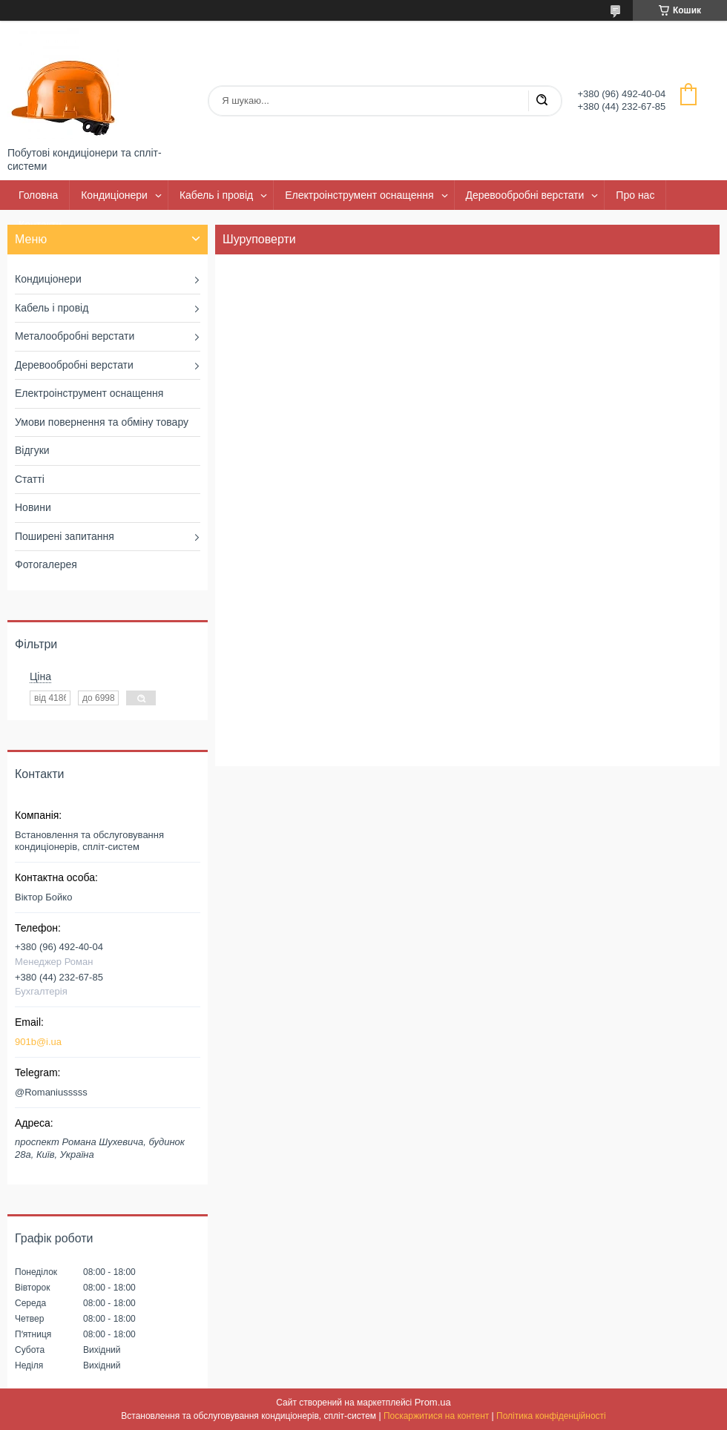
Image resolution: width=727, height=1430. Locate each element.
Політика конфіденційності (551, 1416)
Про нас (635, 195)
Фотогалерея (46, 564)
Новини (33, 507)
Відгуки (32, 450)
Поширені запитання (64, 536)
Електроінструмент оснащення (359, 195)
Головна (38, 195)
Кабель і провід (216, 195)
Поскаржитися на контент (436, 1416)
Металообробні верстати (74, 336)
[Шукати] (541, 100)
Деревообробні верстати (525, 195)
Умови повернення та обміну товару (101, 422)
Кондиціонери (114, 195)
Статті (30, 479)
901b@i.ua (38, 1041)
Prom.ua (433, 1402)
